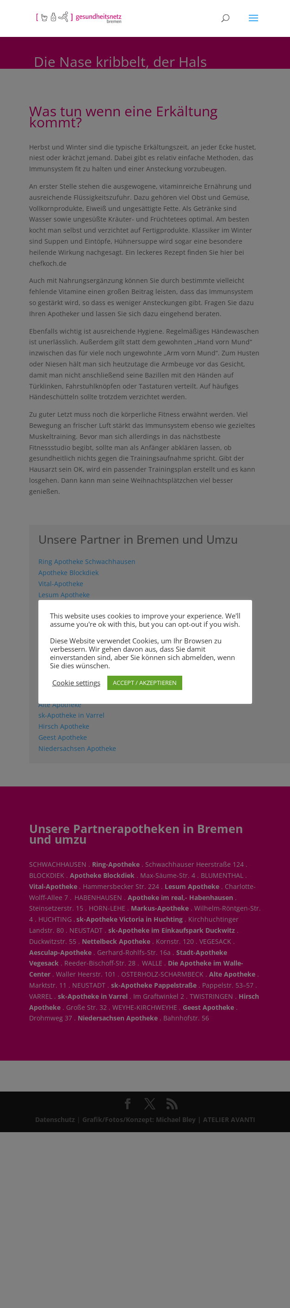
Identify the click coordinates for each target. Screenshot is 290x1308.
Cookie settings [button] (76, 682)
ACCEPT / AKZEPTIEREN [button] (145, 682)
